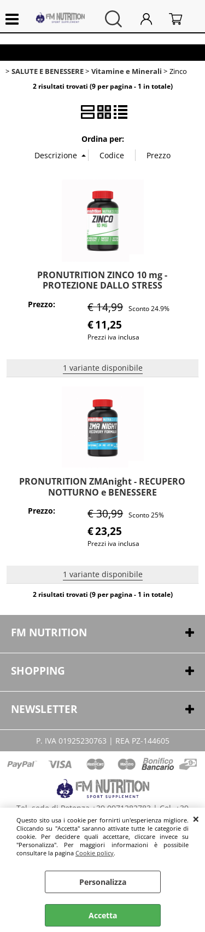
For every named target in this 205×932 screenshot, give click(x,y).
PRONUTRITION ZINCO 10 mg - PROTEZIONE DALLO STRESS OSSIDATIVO (102, 285)
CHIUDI (196, 818)
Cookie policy (94, 853)
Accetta (103, 915)
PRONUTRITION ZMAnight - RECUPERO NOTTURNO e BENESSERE (102, 486)
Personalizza (102, 882)
